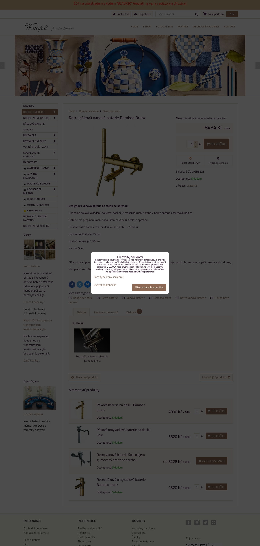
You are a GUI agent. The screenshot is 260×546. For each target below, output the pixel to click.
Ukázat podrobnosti (105, 285)
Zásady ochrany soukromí (108, 277)
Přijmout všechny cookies (149, 287)
